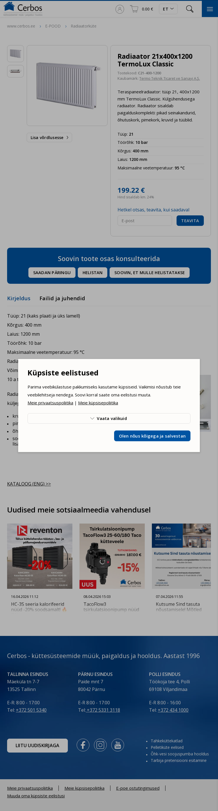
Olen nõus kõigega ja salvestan (152, 436)
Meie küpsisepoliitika (98, 403)
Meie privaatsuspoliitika (50, 403)
